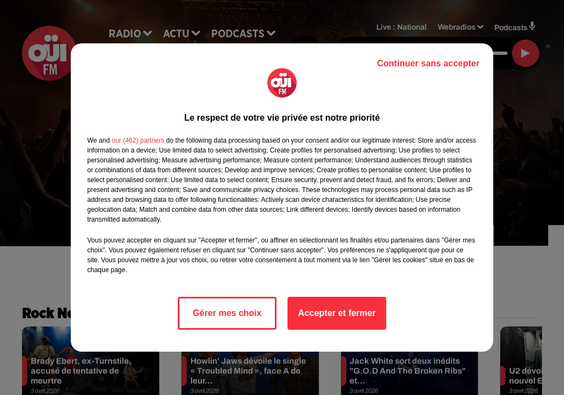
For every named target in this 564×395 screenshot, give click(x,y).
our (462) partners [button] (137, 140)
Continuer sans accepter (428, 63)
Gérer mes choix (227, 313)
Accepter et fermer (336, 313)
